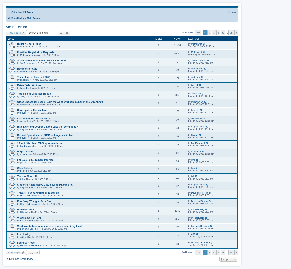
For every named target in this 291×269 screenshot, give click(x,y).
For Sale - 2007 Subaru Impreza (35, 160)
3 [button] (214, 33)
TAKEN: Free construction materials (38, 193)
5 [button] (223, 33)
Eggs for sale (25, 151)
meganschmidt (27, 129)
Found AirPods (26, 242)
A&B (22, 237)
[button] (198, 32)
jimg (22, 162)
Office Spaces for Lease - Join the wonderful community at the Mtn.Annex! (60, 102)
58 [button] (231, 33)
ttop (22, 171)
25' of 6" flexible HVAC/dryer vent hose (39, 143)
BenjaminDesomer (29, 229)
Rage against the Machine (32, 110)
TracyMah (25, 96)
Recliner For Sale (27, 68)
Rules (28, 12)
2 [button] (209, 33)
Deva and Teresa (28, 195)
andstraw (24, 80)
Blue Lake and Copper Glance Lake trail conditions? (47, 126)
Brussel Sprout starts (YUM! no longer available (45, 135)
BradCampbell (27, 146)
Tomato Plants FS (27, 176)
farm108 (195, 110)
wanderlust (25, 121)
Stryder (23, 113)
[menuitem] (231, 12)
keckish (24, 88)
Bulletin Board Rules (29, 44)
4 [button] (218, 33)
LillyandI (24, 212)
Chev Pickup (24, 168)
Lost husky (23, 234)
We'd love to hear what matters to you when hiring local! (49, 226)
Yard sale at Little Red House (34, 93)
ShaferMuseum (27, 63)
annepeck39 (26, 71)
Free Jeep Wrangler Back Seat (34, 201)
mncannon (25, 154)
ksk (22, 179)
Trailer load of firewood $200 (33, 77)
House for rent (25, 209)
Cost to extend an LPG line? (33, 118)
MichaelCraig (197, 209)
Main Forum (16, 27)
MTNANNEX (26, 104)
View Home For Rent (29, 217)
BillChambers (26, 220)
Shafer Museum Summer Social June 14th (41, 60)
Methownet (25, 46)
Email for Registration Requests (35, 52)
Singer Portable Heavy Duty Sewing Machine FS (45, 184)
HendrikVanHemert (29, 245)
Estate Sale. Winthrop (29, 85)
